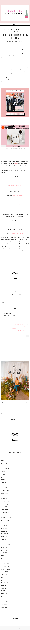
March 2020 (4, 534)
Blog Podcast (10, 29)
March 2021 (3, 504)
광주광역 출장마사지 (23, 330)
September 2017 (5, 585)
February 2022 (4, 498)
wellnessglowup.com (17, 199)
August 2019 (4, 547)
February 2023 (4, 485)
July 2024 (3, 471)
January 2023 (4, 487)
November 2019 (5, 542)
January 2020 (4, 539)
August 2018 (4, 572)
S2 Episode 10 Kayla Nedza (19, 148)
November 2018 (5, 563)
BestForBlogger (23, 628)
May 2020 (3, 528)
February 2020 (4, 536)
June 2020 (3, 525)
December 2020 (5, 512)
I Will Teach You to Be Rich (15, 185)
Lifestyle (23, 29)
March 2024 (4, 479)
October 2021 (4, 501)
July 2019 (3, 550)
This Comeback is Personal (15, 452)
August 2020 (4, 520)
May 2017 (3, 591)
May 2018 (3, 577)
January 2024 (4, 482)
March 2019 (3, 558)
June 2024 (3, 474)
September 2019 (5, 544)
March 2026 (4, 463)
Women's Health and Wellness (15, 31)
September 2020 (5, 517)
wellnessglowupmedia (18, 195)
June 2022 (3, 496)
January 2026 (4, 468)
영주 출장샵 (19, 322)
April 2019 (3, 555)
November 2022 (5, 490)
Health (17, 29)
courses (16, 163)
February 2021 (4, 506)
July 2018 (3, 574)
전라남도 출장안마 (19, 324)
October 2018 (4, 566)
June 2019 (3, 553)
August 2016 (4, 601)
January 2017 (4, 599)
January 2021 (4, 509)
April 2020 (3, 531)
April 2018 (3, 580)
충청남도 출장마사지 (14, 328)
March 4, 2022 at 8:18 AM (9, 315)
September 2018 (5, 569)
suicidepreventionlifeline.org (17, 233)
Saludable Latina (8, 148)
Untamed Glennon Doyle (15, 181)
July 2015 (3, 610)
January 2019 (4, 561)
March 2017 (3, 596)
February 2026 (4, 466)
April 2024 (3, 477)
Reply (27, 335)
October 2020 (4, 515)
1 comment (21, 41)
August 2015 (4, 607)
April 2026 (3, 460)
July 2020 (3, 523)
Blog (4, 29)
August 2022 (4, 493)
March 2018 (4, 582)
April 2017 (3, 593)
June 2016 (3, 604)
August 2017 (4, 588)
